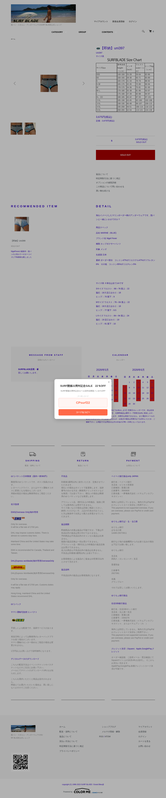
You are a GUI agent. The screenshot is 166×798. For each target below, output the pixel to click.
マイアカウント (101, 21)
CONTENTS (107, 32)
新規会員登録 (118, 21)
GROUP (82, 32)
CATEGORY (57, 32)
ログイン (133, 21)
